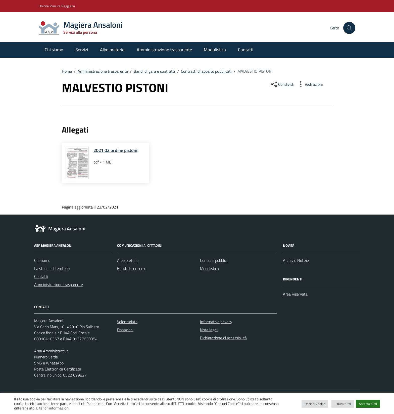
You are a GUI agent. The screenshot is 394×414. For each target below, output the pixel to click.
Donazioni (125, 330)
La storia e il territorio (52, 268)
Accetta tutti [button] (368, 403)
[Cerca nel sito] (349, 28)
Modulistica (215, 49)
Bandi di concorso (131, 268)
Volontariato (127, 322)
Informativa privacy (216, 322)
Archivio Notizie (296, 260)
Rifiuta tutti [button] (342, 403)
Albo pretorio (112, 49)
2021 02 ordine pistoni (115, 150)
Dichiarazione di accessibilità (223, 338)
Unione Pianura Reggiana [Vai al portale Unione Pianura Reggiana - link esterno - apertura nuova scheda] (57, 6)
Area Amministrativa (51, 351)
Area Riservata (295, 294)
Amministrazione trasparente (164, 49)
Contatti (245, 49)
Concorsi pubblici (213, 260)
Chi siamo (54, 49)
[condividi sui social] (282, 84)
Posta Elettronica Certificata (57, 369)
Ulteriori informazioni (52, 408)
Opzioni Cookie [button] (315, 403)
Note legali (209, 330)
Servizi (81, 49)
